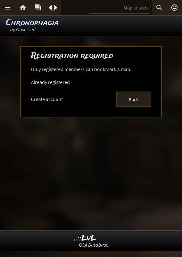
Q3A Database (93, 245)
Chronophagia (32, 22)
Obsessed (26, 29)
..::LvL (85, 238)
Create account (47, 99)
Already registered (50, 82)
